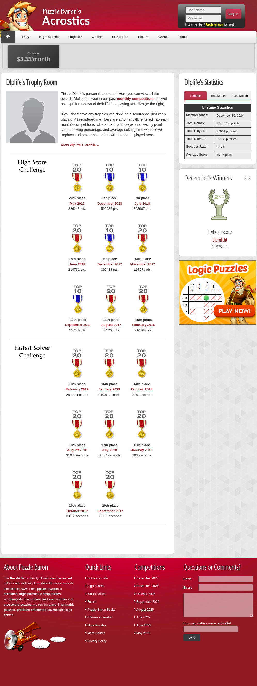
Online (97, 37)
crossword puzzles (18, 604)
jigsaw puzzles (48, 589)
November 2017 (142, 264)
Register (75, 37)
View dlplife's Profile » (80, 145)
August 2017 (111, 325)
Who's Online (96, 594)
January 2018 (141, 450)
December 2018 (109, 203)
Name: (187, 579)
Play (25, 37)
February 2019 (77, 389)
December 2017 (109, 264)
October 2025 (145, 594)
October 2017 (77, 511)
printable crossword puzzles (37, 610)
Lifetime (195, 96)
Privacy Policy (97, 641)
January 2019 (109, 389)
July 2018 (142, 203)
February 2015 (143, 325)
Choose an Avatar (99, 617)
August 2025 (145, 610)
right (249, 178)
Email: (187, 587)
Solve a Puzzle (97, 578)
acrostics (11, 594)
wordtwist (34, 599)
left (245, 178)
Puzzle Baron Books (101, 610)
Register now (214, 24)
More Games (96, 633)
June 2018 (77, 264)
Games (163, 37)
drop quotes (52, 594)
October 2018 (141, 389)
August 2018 (77, 450)
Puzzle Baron (19, 578)
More (183, 37)
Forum (143, 37)
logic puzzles (28, 594)
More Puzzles (96, 625)
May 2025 (143, 633)
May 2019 (77, 203)
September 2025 (147, 602)
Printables (120, 37)
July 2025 (143, 617)
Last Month (240, 96)
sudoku (61, 599)
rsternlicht (228, 239)
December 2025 (147, 578)
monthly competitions (135, 99)
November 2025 (147, 586)
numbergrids (13, 599)
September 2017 (78, 325)
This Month (218, 96)
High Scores (49, 37)
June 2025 (143, 625)
